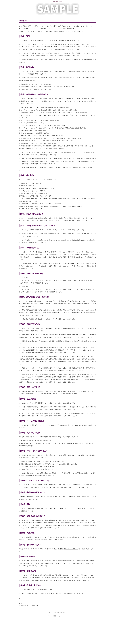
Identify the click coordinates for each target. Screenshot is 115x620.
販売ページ (62, 612)
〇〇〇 (60, 1)
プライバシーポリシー (71, 549)
